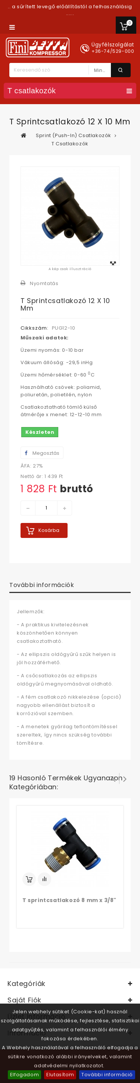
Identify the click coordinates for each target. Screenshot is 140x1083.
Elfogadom (24, 1074)
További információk (41, 585)
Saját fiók (24, 1000)
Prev (113, 778)
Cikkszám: (35, 328)
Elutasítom (60, 1074)
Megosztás (42, 453)
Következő (125, 778)
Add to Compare (44, 879)
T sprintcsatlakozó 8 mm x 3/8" (69, 900)
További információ (107, 1074)
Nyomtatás (44, 283)
